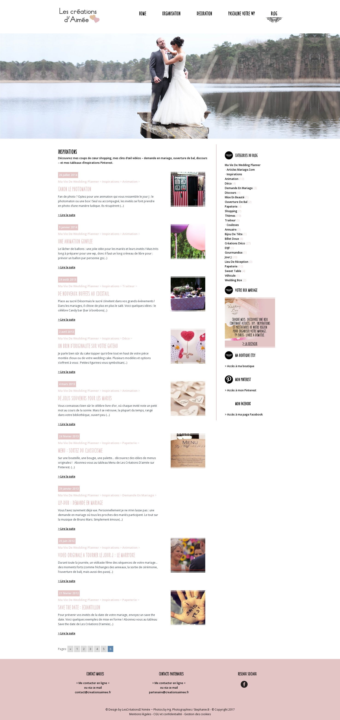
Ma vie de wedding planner (78, 181)
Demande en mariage (138, 495)
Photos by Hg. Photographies (172, 709)
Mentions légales (140, 714)
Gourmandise (234, 253)
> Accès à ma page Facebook (244, 414)
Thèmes (230, 216)
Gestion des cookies (197, 714)
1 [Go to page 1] (77, 649)
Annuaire (231, 229)
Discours (230, 193)
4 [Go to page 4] (97, 649)
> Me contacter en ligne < (92, 683)
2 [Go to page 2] (84, 649)
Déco (126, 338)
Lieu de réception (236, 262)
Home (142, 13)
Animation (130, 181)
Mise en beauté (234, 197)
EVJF (227, 248)
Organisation (171, 13)
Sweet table (233, 271)
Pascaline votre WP (241, 13)
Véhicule (230, 276)
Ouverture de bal (236, 202)
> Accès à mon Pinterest (240, 390)
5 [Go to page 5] (104, 649)
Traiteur (128, 286)
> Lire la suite (66, 215)
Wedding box (233, 280)
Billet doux (232, 239)
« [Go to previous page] (70, 649)
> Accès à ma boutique (239, 366)
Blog (274, 13)
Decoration (204, 13)
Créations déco (235, 243)
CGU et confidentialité (167, 714)
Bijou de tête (234, 234)
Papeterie (129, 443)
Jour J (228, 257)
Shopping (231, 211)
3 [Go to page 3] (90, 649)
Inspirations (110, 181)
